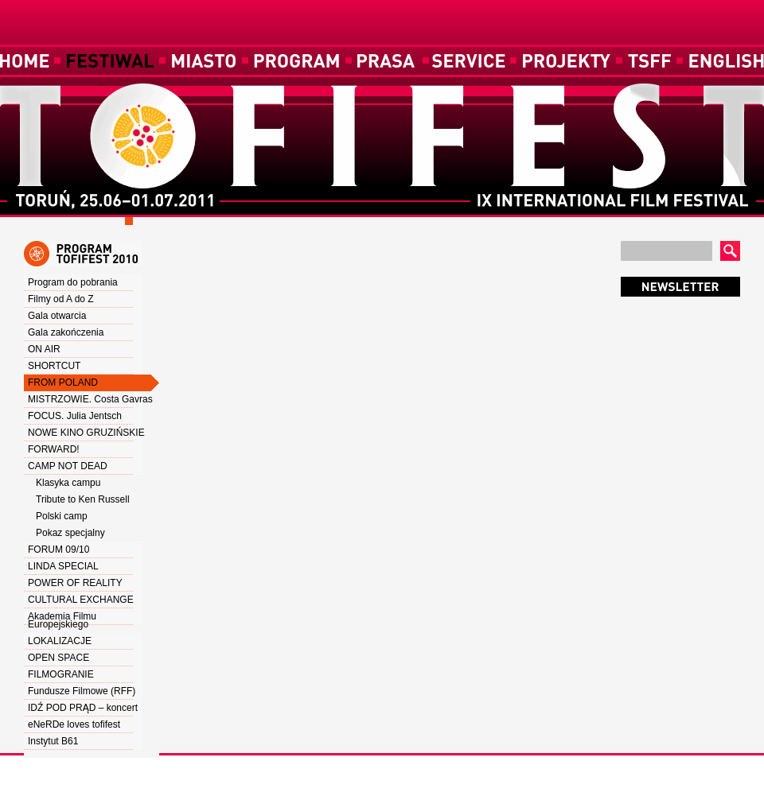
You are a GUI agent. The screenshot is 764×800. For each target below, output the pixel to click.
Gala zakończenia (65, 332)
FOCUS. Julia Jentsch (75, 415)
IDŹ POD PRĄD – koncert (83, 707)
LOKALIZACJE (60, 641)
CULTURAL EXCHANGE (81, 599)
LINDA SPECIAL (63, 566)
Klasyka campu (68, 482)
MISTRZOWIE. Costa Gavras (90, 399)
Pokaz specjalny (70, 532)
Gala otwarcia (57, 315)
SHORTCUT (54, 365)
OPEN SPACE (58, 657)
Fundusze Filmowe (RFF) (81, 691)
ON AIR (44, 349)
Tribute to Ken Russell (83, 499)
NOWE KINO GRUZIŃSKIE (86, 432)
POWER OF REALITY (75, 582)
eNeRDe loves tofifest (74, 724)
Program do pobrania (73, 282)
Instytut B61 (53, 741)
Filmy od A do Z (61, 299)
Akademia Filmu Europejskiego (62, 620)
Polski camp (62, 516)
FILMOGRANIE (61, 674)
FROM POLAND (63, 382)
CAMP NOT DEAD (67, 466)
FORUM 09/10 (58, 549)
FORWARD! (54, 449)
